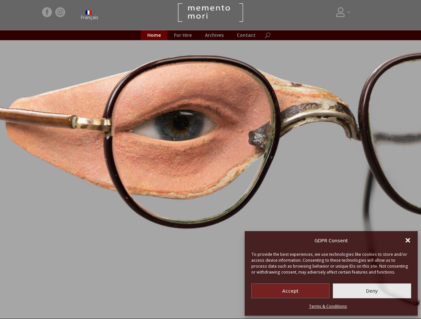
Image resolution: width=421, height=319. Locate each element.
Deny (372, 290)
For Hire (183, 35)
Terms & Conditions (328, 306)
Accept (290, 290)
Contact (246, 35)
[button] (408, 240)
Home (154, 35)
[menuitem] (88, 15)
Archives (214, 35)
